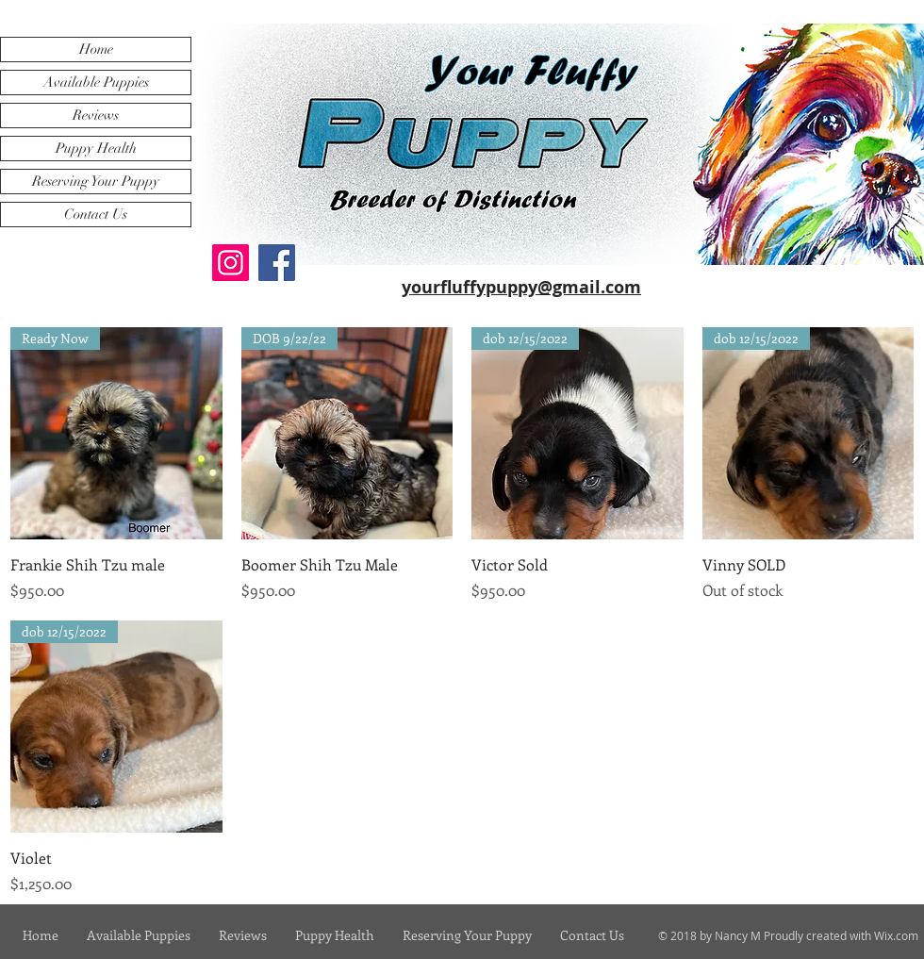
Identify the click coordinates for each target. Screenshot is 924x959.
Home (96, 49)
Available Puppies (96, 82)
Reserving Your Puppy (95, 181)
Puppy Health (96, 148)
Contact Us (95, 214)
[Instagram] (230, 262)
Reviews (96, 115)
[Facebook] (276, 262)
